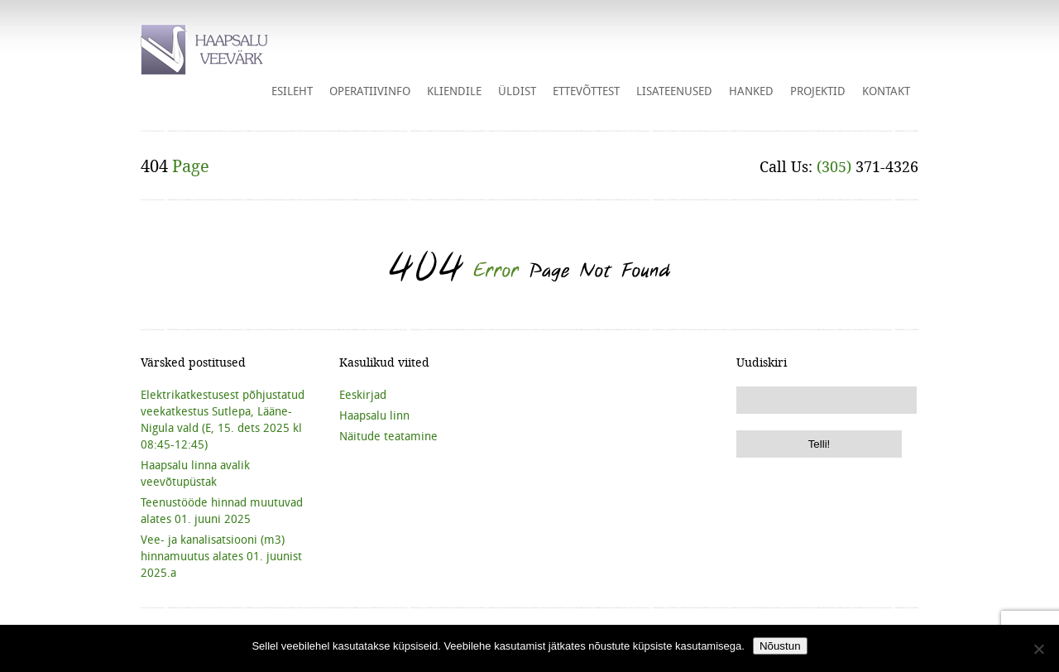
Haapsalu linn (374, 415)
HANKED (751, 91)
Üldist (517, 91)
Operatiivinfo (369, 91)
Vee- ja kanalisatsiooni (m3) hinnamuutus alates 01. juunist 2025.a (221, 556)
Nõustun (780, 646)
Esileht (292, 91)
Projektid (818, 91)
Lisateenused (674, 91)
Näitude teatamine (388, 436)
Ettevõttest (586, 91)
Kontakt (886, 91)
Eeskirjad (362, 394)
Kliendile (454, 91)
